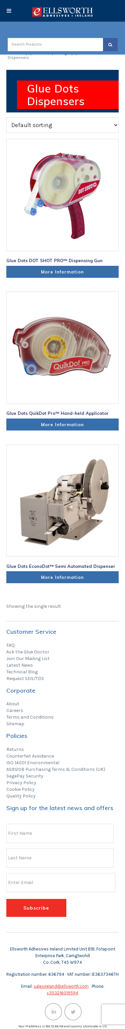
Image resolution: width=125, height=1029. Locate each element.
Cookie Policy (20, 789)
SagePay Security (24, 776)
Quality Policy (21, 796)
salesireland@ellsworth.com (61, 986)
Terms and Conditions (30, 717)
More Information (62, 271)
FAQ (10, 645)
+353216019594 (62, 992)
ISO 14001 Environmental (32, 763)
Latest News (19, 665)
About (12, 704)
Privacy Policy (21, 782)
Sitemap (15, 724)
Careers (14, 710)
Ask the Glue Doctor (27, 652)
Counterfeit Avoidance (30, 756)
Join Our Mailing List (28, 658)
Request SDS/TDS (25, 678)
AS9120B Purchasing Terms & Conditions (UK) (55, 769)
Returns (15, 749)
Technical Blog (22, 672)
